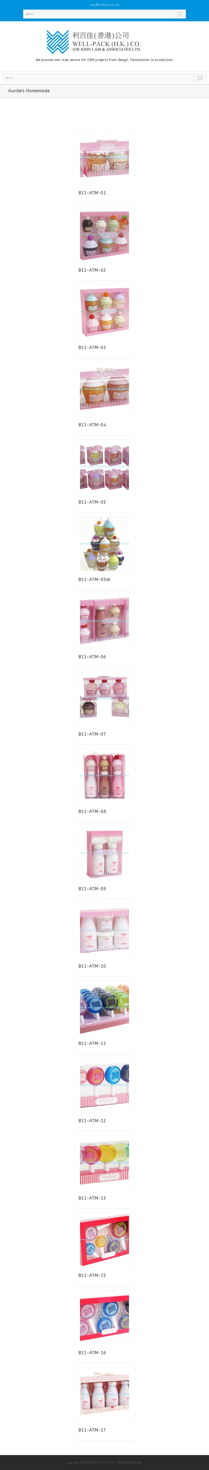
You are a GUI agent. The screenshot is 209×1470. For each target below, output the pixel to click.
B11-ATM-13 (92, 1198)
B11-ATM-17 (92, 1430)
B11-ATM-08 (92, 811)
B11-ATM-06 (92, 656)
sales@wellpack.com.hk (104, 5)
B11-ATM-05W (94, 579)
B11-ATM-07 (92, 734)
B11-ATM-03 (92, 347)
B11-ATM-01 (92, 192)
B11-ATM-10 (92, 966)
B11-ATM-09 (92, 888)
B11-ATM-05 (92, 502)
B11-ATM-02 (92, 270)
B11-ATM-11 (92, 1043)
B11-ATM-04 (92, 424)
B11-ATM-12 (92, 1120)
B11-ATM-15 (92, 1275)
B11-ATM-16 (92, 1352)
